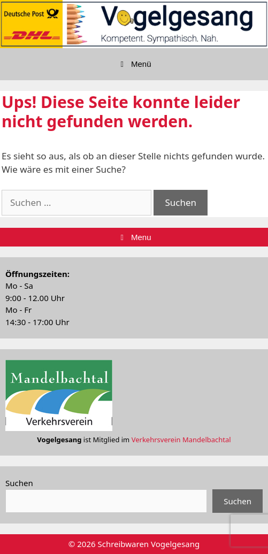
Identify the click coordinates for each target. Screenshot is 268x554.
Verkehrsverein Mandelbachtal (181, 439)
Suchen (19, 483)
